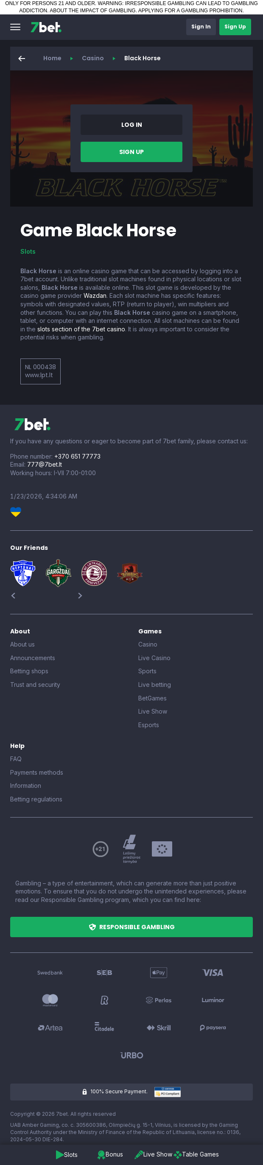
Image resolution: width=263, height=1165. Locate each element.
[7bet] (46, 27)
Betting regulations (36, 799)
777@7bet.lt (44, 464)
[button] (15, 27)
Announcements (32, 657)
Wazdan (95, 295)
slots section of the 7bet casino (81, 329)
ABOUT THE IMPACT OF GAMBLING (92, 11)
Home (52, 58)
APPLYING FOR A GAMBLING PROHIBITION (190, 11)
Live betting (154, 684)
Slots (28, 251)
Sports (147, 671)
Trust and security (35, 684)
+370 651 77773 (77, 456)
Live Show (152, 711)
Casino (93, 58)
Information (25, 785)
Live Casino (154, 657)
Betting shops (29, 671)
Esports (148, 724)
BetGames (152, 698)
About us (22, 644)
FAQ (16, 758)
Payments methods (36, 772)
